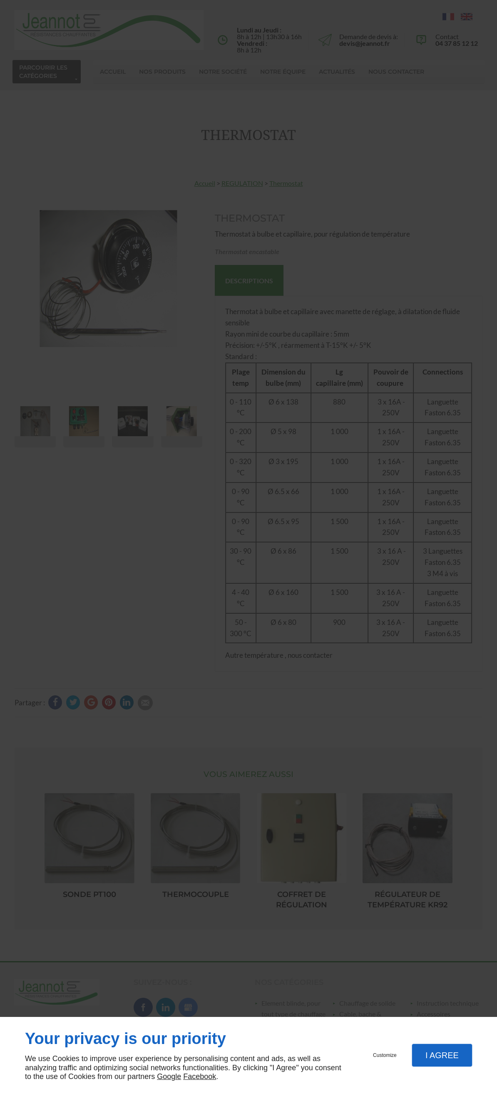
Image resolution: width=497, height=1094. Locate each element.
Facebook (199, 1076)
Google (169, 1076)
